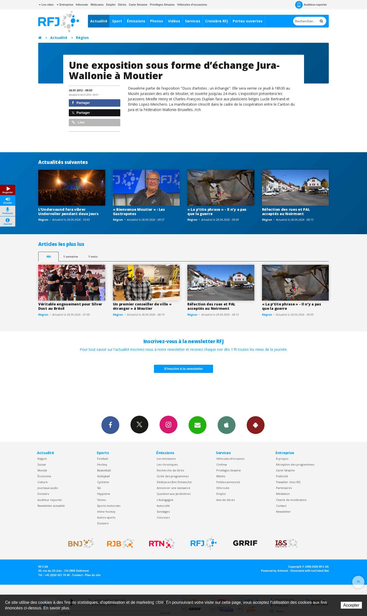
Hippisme (103, 493)
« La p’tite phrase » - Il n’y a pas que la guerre (216, 211)
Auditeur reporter (49, 499)
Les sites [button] (46, 4)
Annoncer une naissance (173, 487)
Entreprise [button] (65, 4)
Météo (220, 476)
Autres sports (106, 517)
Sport (117, 21)
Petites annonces (228, 482)
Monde (42, 470)
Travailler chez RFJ (288, 482)
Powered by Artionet (274, 570)
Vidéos (174, 21)
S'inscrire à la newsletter (183, 369)
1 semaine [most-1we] (70, 256)
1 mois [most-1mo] (93, 256)
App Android (256, 424)
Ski (99, 487)
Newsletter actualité (51, 505)
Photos (156, 21)
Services (192, 21)
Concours (163, 517)
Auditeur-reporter (311, 5)
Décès (122, 4)
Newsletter (283, 511)
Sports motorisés (108, 505)
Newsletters (197, 424)
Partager (81, 103)
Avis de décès (225, 499)
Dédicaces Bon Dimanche (174, 482)
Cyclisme (103, 482)
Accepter (351, 605)
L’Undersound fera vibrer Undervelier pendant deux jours (68, 211)
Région (82, 37)
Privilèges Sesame (228, 470)
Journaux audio (47, 487)
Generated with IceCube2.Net (310, 570)
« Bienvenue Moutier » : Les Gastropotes (139, 211)
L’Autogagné (165, 499)
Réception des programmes (295, 464)
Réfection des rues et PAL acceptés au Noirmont (286, 211)
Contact (281, 505)
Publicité (282, 476)
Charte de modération (291, 499)
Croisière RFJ (216, 21)
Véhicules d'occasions (192, 4)
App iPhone (226, 424)
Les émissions (166, 458)
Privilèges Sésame (162, 4)
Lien (78, 122)
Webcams (96, 4)
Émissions (136, 21)
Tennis (101, 499)
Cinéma (221, 464)
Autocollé (163, 505)
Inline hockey (106, 511)
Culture (42, 482)
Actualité (98, 21)
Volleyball (103, 476)
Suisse (41, 464)
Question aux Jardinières (173, 493)
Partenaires (284, 487)
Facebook (110, 424)
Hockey (102, 464)
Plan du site (92, 575)
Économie (44, 476)
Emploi (110, 4)
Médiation (283, 493)
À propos (282, 458)
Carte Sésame (138, 4)
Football (102, 458)
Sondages (163, 511)
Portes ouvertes (248, 21)
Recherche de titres (170, 470)
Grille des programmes (173, 476)
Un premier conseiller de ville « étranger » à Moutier (142, 306)
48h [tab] (48, 256)
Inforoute (82, 4)
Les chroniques (167, 464)
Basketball (104, 470)
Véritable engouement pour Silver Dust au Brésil (70, 306)
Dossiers (43, 493)
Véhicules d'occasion (230, 458)
